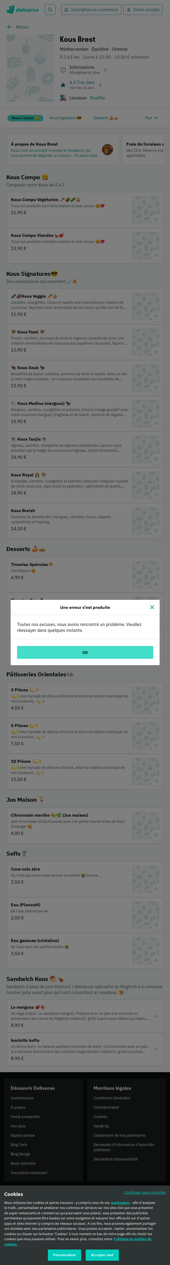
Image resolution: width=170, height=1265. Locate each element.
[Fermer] (152, 607)
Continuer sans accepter (145, 1194)
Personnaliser (64, 1257)
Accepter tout (102, 1257)
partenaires (120, 1205)
